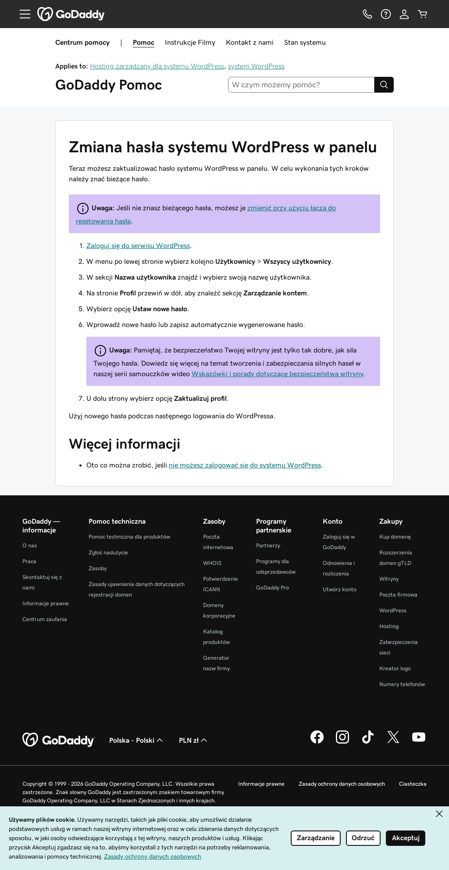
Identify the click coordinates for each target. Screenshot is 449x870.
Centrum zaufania (44, 619)
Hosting (389, 626)
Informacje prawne (45, 603)
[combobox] (301, 85)
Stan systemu (305, 42)
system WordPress (256, 65)
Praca (29, 561)
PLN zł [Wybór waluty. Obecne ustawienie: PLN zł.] (194, 740)
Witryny (389, 579)
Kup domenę (395, 536)
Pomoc (143, 42)
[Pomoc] (386, 14)
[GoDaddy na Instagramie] (342, 742)
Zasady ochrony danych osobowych (342, 784)
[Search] (384, 85)
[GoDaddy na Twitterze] (393, 742)
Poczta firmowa (398, 594)
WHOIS (212, 563)
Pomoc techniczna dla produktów (129, 536)
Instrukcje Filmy (190, 42)
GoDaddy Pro (272, 587)
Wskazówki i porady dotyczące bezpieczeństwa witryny (277, 373)
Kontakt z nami (250, 42)
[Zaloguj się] (404, 14)
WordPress (392, 610)
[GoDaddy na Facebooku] (317, 742)
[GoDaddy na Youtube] (419, 742)
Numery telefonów (402, 684)
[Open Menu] (21, 14)
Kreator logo (395, 668)
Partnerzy (268, 545)
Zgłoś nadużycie (108, 552)
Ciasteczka (413, 784)
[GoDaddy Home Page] (58, 740)
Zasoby (98, 568)
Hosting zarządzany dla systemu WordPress (157, 65)
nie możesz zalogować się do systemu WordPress (245, 464)
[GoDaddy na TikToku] (368, 742)
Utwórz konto (339, 589)
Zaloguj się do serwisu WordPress (138, 245)
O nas (29, 545)
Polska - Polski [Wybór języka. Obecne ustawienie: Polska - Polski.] (137, 740)
